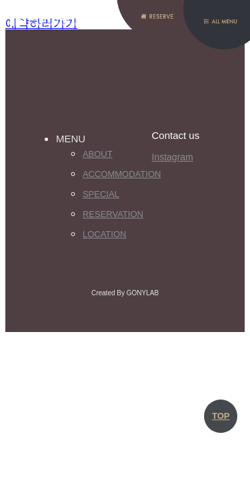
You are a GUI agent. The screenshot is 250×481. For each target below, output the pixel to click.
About (98, 154)
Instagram (172, 157)
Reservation (113, 214)
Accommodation (117, 174)
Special (101, 194)
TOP (221, 416)
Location (105, 234)
